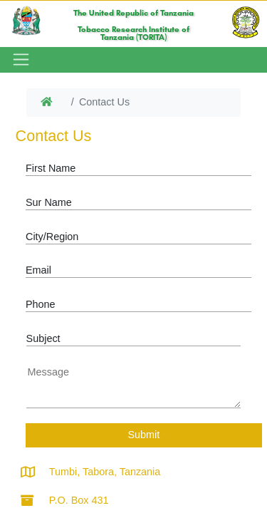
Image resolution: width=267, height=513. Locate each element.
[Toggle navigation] (19, 60)
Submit (143, 434)
